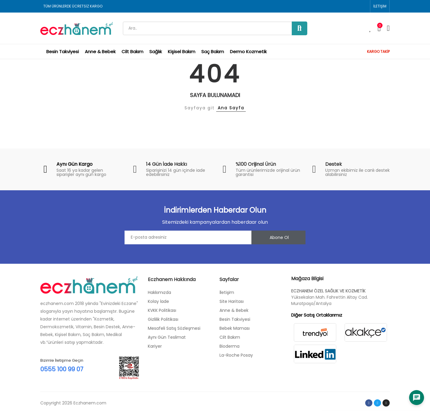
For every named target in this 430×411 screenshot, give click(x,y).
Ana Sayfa (231, 108)
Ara (299, 28)
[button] (380, 6)
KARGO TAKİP (378, 51)
